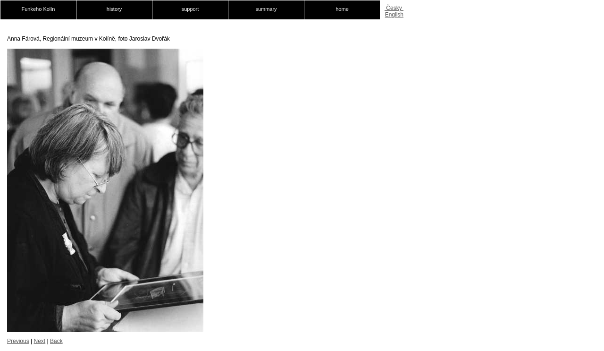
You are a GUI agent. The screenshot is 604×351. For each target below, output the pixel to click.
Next (39, 341)
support (190, 9)
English (394, 14)
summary (266, 9)
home (342, 9)
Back (56, 341)
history (114, 9)
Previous (18, 341)
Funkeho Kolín (38, 9)
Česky (394, 8)
